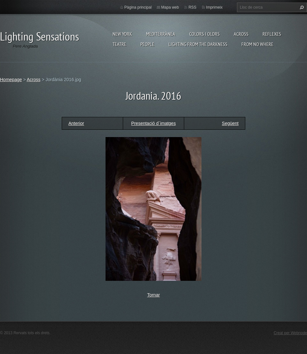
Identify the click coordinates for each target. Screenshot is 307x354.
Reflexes (272, 34)
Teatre (119, 44)
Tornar (153, 294)
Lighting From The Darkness (198, 44)
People (147, 44)
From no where (257, 44)
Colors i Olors (204, 34)
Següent (230, 123)
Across (241, 34)
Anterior (76, 123)
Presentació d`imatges (153, 123)
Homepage (11, 79)
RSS (192, 7)
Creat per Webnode (290, 333)
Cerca (301, 7)
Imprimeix (214, 7)
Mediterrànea (160, 34)
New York (122, 34)
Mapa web (170, 7)
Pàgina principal (138, 7)
